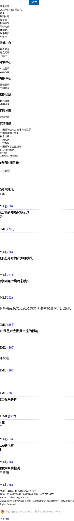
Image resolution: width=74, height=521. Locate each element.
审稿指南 (4, 72)
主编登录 (4, 88)
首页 (2, 13)
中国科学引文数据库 (10, 146)
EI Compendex (7, 149)
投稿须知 (4, 23)
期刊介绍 (4, 16)
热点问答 (4, 52)
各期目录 (4, 104)
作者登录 (4, 49)
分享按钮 (4, 519)
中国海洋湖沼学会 (9, 133)
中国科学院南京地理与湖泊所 (15, 129)
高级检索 (4, 6)
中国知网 (4, 139)
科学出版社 (6, 136)
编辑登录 (4, 84)
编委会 (3, 19)
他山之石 (4, 30)
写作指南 (4, 26)
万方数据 (4, 143)
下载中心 (4, 55)
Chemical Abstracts (9, 155)
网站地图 (4, 117)
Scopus (3, 152)
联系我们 (4, 33)
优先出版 (4, 100)
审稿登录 (4, 68)
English (3, 36)
